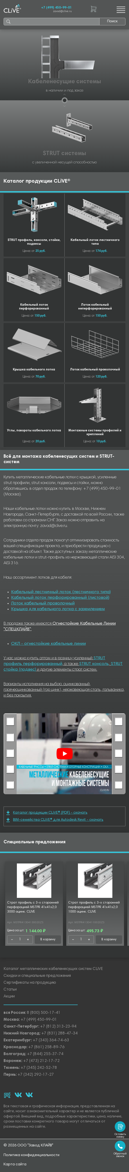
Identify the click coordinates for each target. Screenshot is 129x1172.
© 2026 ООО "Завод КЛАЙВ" (28, 1145)
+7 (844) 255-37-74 (45, 1054)
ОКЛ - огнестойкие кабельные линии (48, 644)
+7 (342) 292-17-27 (36, 1075)
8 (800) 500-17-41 (44, 1013)
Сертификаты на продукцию (30, 983)
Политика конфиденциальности (31, 1155)
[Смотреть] (65, 753)
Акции (9, 997)
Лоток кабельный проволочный (43, 603)
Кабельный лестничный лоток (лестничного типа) (61, 592)
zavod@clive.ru (62, 11)
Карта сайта (15, 1164)
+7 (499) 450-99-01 (56, 7)
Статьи (10, 990)
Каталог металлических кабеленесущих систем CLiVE (53, 969)
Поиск (112, 21)
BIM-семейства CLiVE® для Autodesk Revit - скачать (54, 820)
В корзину (47, 939)
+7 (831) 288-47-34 (59, 1034)
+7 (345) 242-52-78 (39, 1068)
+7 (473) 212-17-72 (41, 1061)
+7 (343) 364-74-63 (51, 1040)
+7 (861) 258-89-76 (46, 1047)
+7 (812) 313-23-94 (58, 1027)
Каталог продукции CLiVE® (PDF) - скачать (46, 813)
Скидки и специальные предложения (37, 976)
